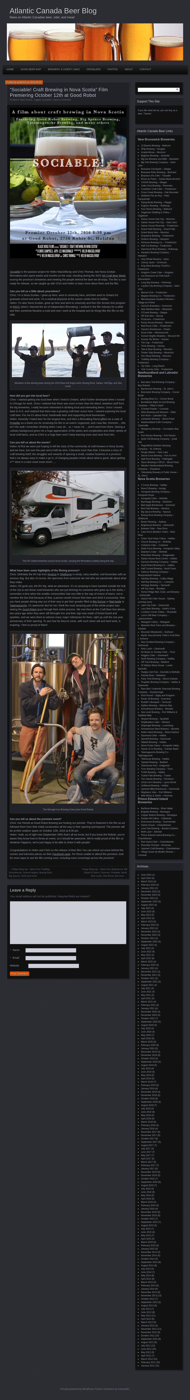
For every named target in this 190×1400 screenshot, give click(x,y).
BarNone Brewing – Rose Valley (157, 808)
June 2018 (146, 1112)
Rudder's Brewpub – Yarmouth (156, 702)
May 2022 (146, 955)
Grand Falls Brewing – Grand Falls (158, 229)
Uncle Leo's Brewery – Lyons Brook (158, 782)
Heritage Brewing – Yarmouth (155, 585)
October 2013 (148, 1299)
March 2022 (147, 961)
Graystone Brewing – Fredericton (157, 235)
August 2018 (147, 1105)
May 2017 (146, 1155)
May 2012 (146, 1352)
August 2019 (147, 1065)
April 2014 (146, 1279)
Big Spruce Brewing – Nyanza (156, 512)
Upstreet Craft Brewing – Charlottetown (160, 848)
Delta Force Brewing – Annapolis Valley (160, 548)
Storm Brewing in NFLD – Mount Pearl (160, 462)
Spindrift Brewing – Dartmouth (156, 739)
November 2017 (149, 1135)
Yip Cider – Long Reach (153, 366)
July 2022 (145, 948)
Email (14, 958)
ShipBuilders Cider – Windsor (155, 722)
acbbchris (22, 82)
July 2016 (145, 1188)
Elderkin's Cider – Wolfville (154, 552)
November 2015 (149, 1215)
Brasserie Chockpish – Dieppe (156, 169)
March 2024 (147, 881)
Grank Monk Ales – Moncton (155, 232)
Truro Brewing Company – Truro (157, 769)
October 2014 (148, 1259)
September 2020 (149, 1021)
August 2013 (147, 1305)
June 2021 (146, 991)
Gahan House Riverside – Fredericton (159, 225)
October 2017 (148, 1138)
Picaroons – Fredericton (153, 319)
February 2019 (148, 1085)
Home (10, 69)
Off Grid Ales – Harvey (152, 316)
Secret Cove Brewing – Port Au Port (158, 455)
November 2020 (149, 1015)
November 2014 (149, 1255)
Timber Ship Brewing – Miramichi (157, 352)
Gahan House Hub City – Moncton (158, 219)
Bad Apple (115, 601)
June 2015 (146, 1232)
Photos (112, 69)
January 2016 (148, 1208)
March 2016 (147, 1202)
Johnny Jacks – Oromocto (154, 262)
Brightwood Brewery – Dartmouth (157, 525)
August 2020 (147, 1025)
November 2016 (149, 1175)
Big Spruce (99, 601)
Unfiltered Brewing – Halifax (154, 785)
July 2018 (145, 1108)
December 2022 (149, 931)
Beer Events (26, 100)
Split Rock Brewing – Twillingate (157, 459)
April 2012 (146, 1355)
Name (14, 950)
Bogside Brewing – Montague (155, 811)
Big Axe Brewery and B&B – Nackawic (160, 159)
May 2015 (146, 1235)
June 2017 (146, 1152)
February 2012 (148, 1362)
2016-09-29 (36, 82)
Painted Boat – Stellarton (153, 675)
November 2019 (149, 1055)
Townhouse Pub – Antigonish (155, 765)
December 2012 (149, 1329)
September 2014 (149, 1262)
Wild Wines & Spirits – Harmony (157, 795)
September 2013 (149, 1302)
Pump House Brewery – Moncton (157, 322)
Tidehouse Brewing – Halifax (155, 759)
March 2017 (147, 1162)
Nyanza (52, 574)
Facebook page (62, 854)
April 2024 (146, 878)
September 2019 (149, 1062)
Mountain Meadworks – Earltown (157, 632)
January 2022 (148, 968)
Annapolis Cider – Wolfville (154, 498)
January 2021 (148, 1008)
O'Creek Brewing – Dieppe (154, 312)
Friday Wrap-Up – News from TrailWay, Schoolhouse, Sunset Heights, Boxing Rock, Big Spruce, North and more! (31, 872)
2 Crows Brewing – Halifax (154, 485)
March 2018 (147, 1122)
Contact (145, 69)
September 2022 (149, 941)
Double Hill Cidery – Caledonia (156, 818)
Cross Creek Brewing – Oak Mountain (159, 192)
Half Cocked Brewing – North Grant (158, 568)
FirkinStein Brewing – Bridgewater (158, 555)
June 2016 (146, 1192)
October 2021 (148, 978)
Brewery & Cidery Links (64, 69)
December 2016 (149, 1172)
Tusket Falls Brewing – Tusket (156, 775)
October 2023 (148, 898)
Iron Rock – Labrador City (153, 415)
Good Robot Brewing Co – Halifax (157, 565)
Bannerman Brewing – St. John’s (157, 389)
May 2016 (146, 1195)
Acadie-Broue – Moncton (153, 152)
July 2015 (145, 1228)
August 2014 (147, 1265)
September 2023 (149, 901)
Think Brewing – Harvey (153, 346)
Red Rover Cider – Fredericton (156, 326)
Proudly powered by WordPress (77, 1389)
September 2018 (149, 1102)
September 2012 (149, 1339)
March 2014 (147, 1282)
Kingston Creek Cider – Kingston (157, 272)
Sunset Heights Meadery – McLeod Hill (160, 336)
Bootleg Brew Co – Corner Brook (157, 399)
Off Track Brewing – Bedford (155, 662)
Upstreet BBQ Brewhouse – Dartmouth (160, 789)
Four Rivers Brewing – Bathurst (156, 209)
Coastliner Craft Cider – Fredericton (158, 189)
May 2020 (146, 1035)
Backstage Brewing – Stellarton (156, 501)
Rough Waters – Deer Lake (154, 452)
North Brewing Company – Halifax (158, 658)
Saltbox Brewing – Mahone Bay (156, 705)
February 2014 (148, 1285)
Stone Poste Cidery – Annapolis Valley (160, 745)
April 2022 (146, 958)
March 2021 (147, 1001)
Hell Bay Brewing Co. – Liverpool (157, 582)
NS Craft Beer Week (114, 275)
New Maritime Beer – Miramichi (156, 309)
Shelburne (66, 574)
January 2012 (148, 1365)
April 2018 (146, 1118)
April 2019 (146, 1078)
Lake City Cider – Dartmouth (155, 605)
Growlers (94, 69)
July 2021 (145, 988)
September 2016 (149, 1182)
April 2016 (146, 1198)
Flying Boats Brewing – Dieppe (156, 202)
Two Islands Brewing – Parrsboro (157, 779)
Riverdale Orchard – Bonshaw (156, 845)
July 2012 (145, 1345)
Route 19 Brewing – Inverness (156, 698)
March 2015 (147, 1242)
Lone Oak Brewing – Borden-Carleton (159, 828)
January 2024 (148, 888)
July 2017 (145, 1148)
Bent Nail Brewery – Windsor (155, 508)
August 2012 (147, 1342)
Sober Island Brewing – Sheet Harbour (160, 732)
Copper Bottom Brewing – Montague (159, 815)
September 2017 (149, 1142)
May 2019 (146, 1075)
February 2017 (148, 1165)
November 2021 (149, 975)
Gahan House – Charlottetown (156, 825)
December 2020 (149, 1011)
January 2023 (148, 928)
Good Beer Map (31, 69)
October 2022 (148, 938)
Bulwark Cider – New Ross (154, 528)
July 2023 (145, 908)
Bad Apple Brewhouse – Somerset (158, 505)
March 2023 (147, 921)
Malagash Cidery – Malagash (155, 622)
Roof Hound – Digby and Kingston (158, 695)
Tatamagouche (18, 605)
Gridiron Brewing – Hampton (155, 239)
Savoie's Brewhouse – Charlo (155, 329)
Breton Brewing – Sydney (153, 522)
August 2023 (147, 905)
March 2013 (147, 1322)
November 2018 (149, 1095)
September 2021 (149, 981)
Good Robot (30, 609)
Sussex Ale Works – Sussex (155, 339)
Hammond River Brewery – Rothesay (159, 249)
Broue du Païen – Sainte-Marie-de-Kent (160, 179)
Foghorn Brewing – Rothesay (155, 205)
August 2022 (147, 945)
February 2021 (148, 1005)
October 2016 (148, 1178)
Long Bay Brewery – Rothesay (156, 282)
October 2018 (148, 1098)
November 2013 (149, 1295)
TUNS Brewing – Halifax (153, 772)
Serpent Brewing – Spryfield (155, 719)
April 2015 (146, 1238)
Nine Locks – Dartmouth (153, 648)
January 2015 (148, 1249)
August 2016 (147, 1185)
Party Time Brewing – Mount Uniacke (159, 678)
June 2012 (146, 1349)
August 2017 (147, 1145)
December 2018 (149, 1092)
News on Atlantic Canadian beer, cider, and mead (42, 17)
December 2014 (149, 1252)
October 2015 (148, 1218)
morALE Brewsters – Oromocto (156, 306)
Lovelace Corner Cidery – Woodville (158, 612)
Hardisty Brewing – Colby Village (157, 578)
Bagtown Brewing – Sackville (155, 155)
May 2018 (146, 1115)
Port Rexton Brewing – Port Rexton (158, 435)
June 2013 (146, 1312)
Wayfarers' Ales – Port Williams (156, 792)
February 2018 (148, 1125)
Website (14, 965)
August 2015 (147, 1225)
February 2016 (148, 1205)
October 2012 (148, 1335)
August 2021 (147, 985)
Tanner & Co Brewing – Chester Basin (159, 749)
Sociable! (46, 100)
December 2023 (149, 891)
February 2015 (148, 1245)
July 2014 (145, 1269)
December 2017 (149, 1132)
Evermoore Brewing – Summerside (158, 821)
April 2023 (146, 918)
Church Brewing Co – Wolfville (156, 542)
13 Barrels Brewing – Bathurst (156, 145)
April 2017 (146, 1158)
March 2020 (147, 1041)
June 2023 (146, 911)
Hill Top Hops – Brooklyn (153, 588)
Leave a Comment (62, 100)
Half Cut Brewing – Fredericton (156, 245)
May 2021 (146, 995)
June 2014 (146, 1272)
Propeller (15, 422)
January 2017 (148, 1168)
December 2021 (149, 971)
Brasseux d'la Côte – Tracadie (156, 175)
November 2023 (149, 895)
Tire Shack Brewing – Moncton (156, 356)
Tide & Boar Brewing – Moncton (156, 349)
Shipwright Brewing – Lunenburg (157, 725)
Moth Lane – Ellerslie (151, 832)
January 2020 (148, 1048)
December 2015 (149, 1212)
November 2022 (149, 935)
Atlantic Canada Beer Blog (53, 11)
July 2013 (145, 1309)
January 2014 (148, 1289)
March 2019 (147, 1082)
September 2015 (149, 1222)
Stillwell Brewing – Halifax (153, 742)
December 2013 (149, 1292)
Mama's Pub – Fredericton (154, 292)
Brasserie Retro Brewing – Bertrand (158, 172)
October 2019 (148, 1058)
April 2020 (146, 1038)
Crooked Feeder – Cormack (154, 409)
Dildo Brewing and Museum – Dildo (158, 412)
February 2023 (148, 925)
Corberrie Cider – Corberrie (154, 545)
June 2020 (146, 1031)
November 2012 (149, 1332)
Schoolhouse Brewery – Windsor (157, 709)
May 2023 (146, 915)
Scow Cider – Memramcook (154, 332)
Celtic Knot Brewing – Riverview (157, 185)
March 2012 (147, 1359)
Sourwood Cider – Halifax (153, 735)
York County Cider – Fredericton (157, 369)
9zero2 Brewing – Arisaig (153, 488)
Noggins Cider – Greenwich (154, 655)
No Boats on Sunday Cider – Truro (158, 652)
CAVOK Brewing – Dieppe (154, 182)
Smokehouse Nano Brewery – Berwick (160, 729)
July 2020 (145, 1028)
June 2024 (146, 875)
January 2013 (148, 1325)
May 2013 (146, 1315)
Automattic (123, 1389)
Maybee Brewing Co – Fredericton (158, 296)
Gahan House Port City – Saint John (159, 222)
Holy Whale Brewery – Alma (155, 259)
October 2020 (148, 1018)
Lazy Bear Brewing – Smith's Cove (158, 608)
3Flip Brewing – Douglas (153, 149)
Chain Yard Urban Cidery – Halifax (158, 538)
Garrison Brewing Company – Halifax (159, 562)
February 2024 (148, 885)
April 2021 (146, 998)
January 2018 (148, 1128)
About (129, 69)
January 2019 (148, 1088)
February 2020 (148, 1045)
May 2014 (146, 1275)
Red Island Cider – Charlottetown (157, 842)
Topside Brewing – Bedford (154, 762)
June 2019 (146, 1072)
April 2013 (146, 1319)
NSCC (16, 306)
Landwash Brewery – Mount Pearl (157, 419)
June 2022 (146, 951)
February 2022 (148, 965)
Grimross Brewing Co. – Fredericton (158, 242)
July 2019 (145, 1068)
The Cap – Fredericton (152, 342)
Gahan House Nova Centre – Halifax (159, 558)
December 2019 (149, 1052)
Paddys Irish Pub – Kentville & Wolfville (160, 672)
